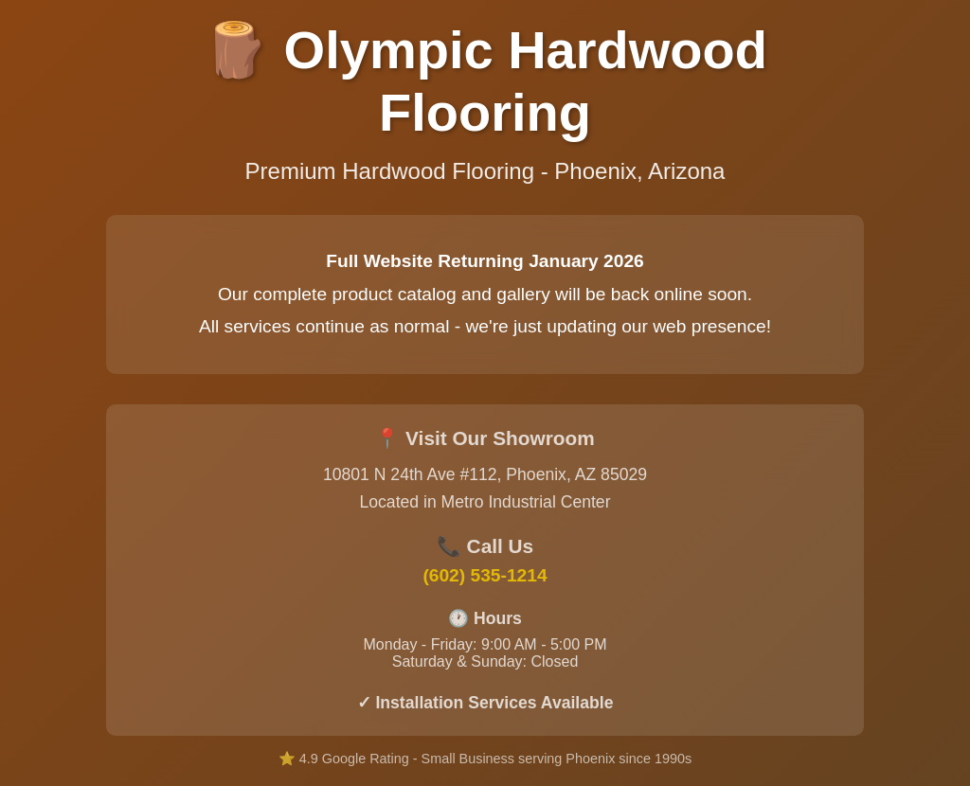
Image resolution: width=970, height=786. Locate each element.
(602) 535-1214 (484, 575)
